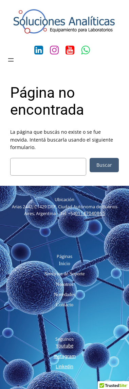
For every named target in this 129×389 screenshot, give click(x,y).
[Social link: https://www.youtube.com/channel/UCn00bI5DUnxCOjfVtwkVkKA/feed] (72, 50)
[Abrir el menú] (11, 60)
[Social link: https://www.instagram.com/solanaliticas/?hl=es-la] (56, 50)
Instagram (65, 356)
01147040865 (90, 213)
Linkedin (64, 367)
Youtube (64, 346)
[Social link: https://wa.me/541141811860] (88, 50)
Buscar (104, 165)
